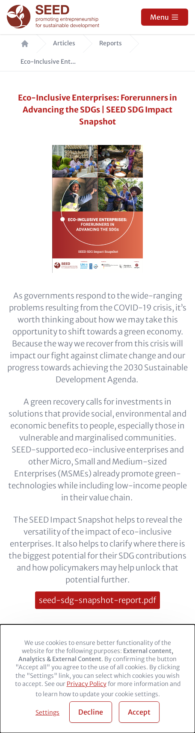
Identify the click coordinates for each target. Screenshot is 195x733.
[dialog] (97, 678)
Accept (139, 712)
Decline (90, 712)
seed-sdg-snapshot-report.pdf (97, 600)
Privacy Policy (86, 684)
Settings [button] (47, 712)
